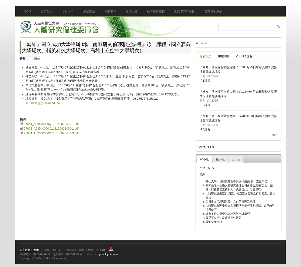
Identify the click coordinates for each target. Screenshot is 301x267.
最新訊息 (206, 56)
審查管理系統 (213, 11)
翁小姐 (204, 159)
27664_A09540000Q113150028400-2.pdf (51, 128)
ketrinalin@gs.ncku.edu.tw (43, 103)
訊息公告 (47, 11)
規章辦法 (89, 11)
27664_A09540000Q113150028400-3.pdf (51, 133)
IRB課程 (35, 58)
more (274, 135)
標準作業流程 (156, 11)
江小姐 (235, 159)
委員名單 (68, 11)
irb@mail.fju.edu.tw (106, 254)
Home (27, 11)
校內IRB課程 (244, 56)
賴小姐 (220, 159)
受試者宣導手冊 (184, 11)
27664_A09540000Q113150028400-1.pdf (51, 124)
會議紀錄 (132, 11)
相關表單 (110, 11)
